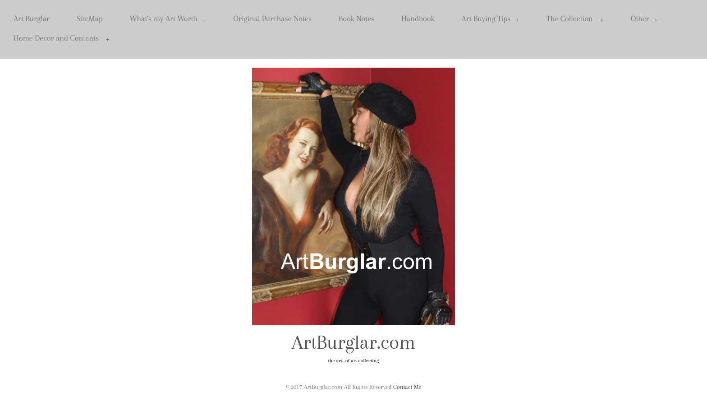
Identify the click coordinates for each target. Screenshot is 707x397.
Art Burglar (32, 18)
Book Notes (356, 18)
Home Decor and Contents (62, 38)
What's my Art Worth (168, 18)
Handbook (417, 18)
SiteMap (90, 18)
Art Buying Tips (490, 18)
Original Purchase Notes (272, 18)
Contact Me (407, 386)
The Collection (575, 18)
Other (644, 18)
